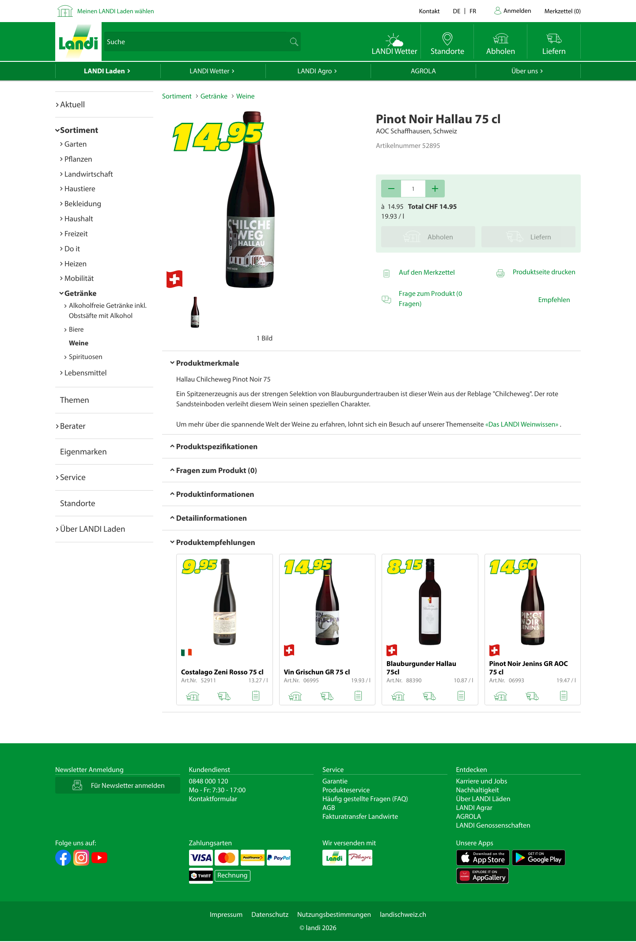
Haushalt (78, 218)
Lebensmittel (85, 372)
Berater (73, 425)
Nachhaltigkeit (477, 790)
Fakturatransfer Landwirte (360, 816)
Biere (76, 329)
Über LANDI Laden (92, 528)
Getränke (80, 293)
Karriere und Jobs (481, 781)
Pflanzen (78, 159)
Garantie (335, 781)
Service (73, 477)
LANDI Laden (104, 71)
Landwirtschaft (88, 174)
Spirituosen (85, 356)
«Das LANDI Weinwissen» (521, 424)
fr (472, 11)
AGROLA (423, 71)
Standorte (77, 503)
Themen (74, 399)
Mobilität (79, 278)
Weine (78, 343)
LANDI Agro (314, 71)
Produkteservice (346, 790)
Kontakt (429, 11)
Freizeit (76, 233)
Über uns (524, 71)
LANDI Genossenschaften (493, 825)
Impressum (226, 914)
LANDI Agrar (474, 807)
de (457, 11)
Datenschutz (269, 914)
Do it (72, 248)
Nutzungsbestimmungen (334, 914)
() (563, 11)
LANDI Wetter (210, 71)
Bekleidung (82, 203)
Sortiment (79, 130)
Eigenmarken (83, 451)
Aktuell (72, 104)
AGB (328, 807)
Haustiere (79, 188)
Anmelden (517, 10)
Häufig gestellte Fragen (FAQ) (365, 798)
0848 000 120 (208, 781)
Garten (75, 144)
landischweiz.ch (403, 914)
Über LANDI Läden (483, 798)
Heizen (75, 263)
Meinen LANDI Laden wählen (115, 11)
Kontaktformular (213, 798)
